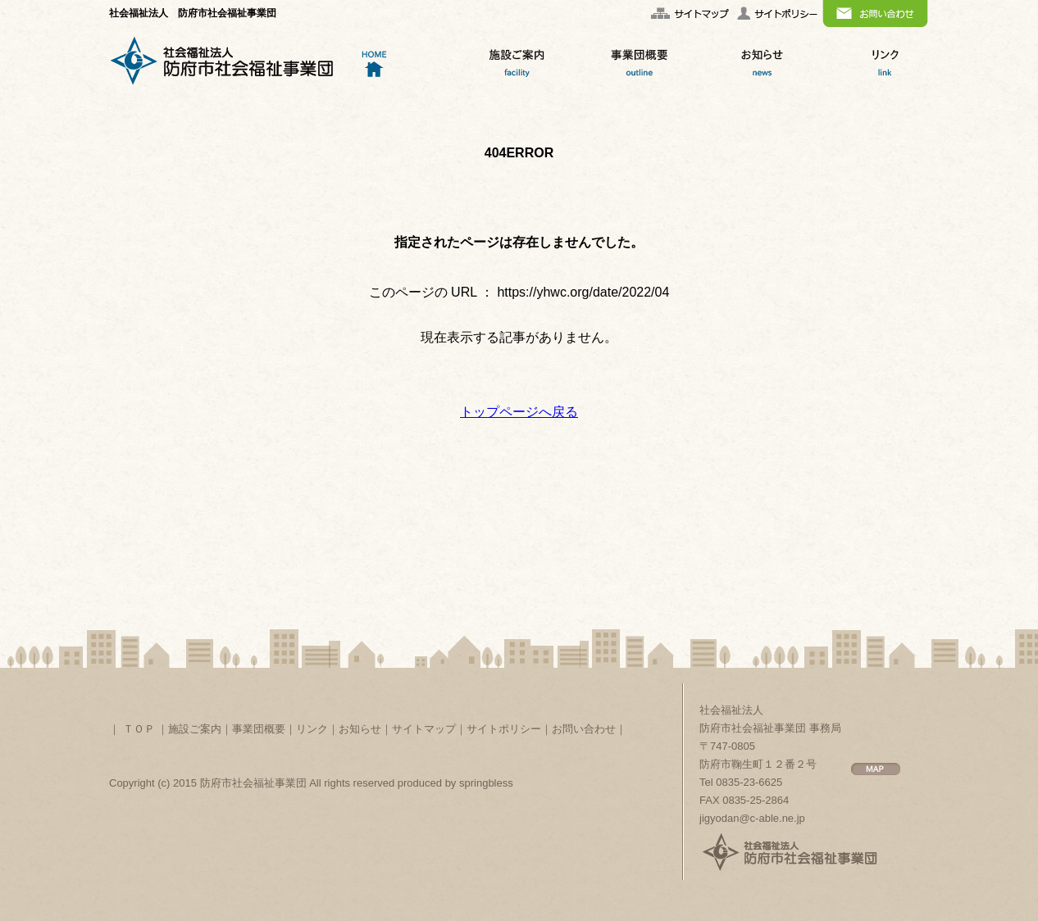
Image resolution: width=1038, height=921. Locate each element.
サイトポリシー (504, 729)
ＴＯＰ (139, 729)
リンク (312, 729)
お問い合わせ (584, 729)
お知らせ (360, 729)
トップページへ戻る (519, 412)
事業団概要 (258, 729)
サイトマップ (424, 729)
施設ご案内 (194, 729)
